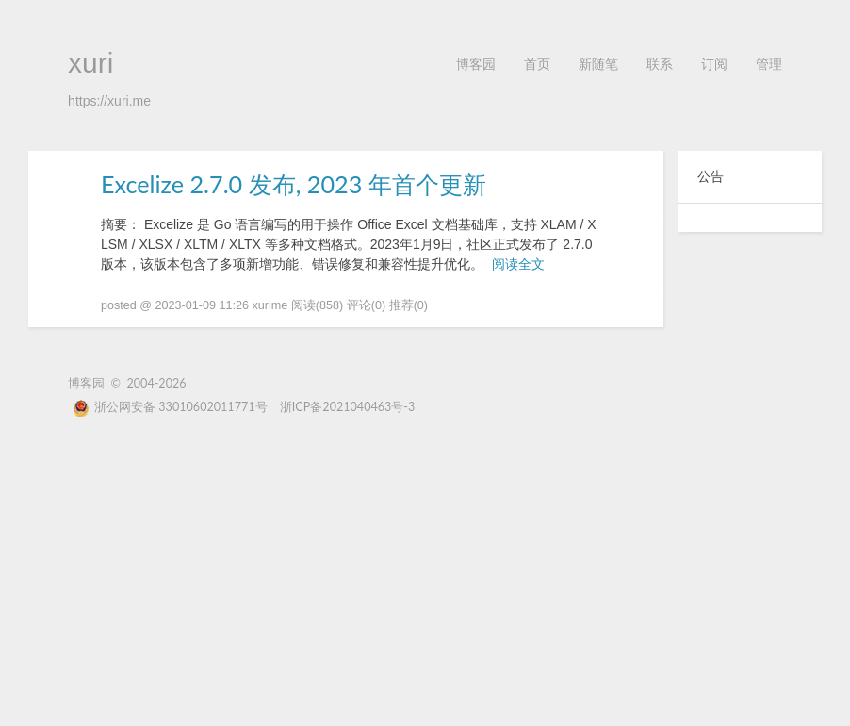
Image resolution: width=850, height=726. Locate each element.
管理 (769, 64)
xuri (90, 62)
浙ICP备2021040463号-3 (348, 407)
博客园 (476, 64)
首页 (537, 64)
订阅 (714, 64)
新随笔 (598, 64)
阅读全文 (518, 264)
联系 (659, 64)
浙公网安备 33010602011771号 (170, 407)
